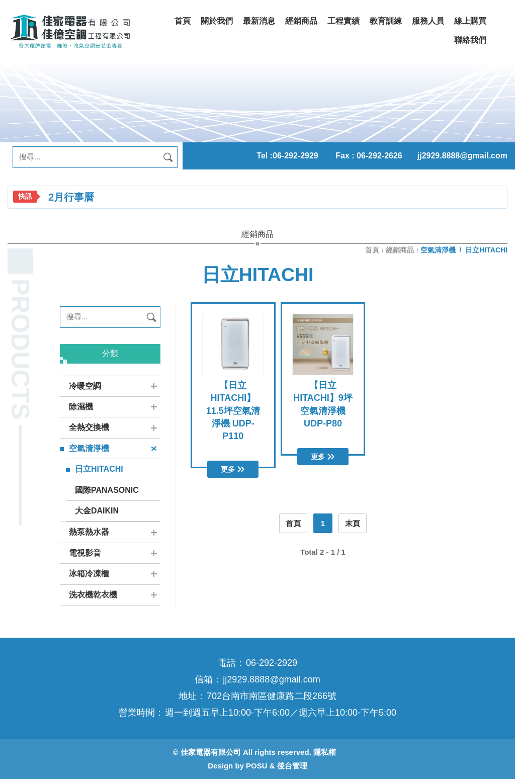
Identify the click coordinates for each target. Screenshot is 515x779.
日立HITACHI (99, 469)
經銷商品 (400, 250)
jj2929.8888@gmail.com (462, 155)
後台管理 (292, 765)
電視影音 (85, 553)
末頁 (352, 523)
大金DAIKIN (97, 510)
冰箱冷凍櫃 (89, 573)
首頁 (373, 250)
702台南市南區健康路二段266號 (271, 696)
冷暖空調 (85, 386)
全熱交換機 (89, 427)
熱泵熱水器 (89, 532)
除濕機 (81, 406)
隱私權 (324, 752)
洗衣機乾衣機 (93, 594)
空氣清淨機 (89, 448)
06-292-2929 (295, 155)
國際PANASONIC (107, 490)
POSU (257, 765)
